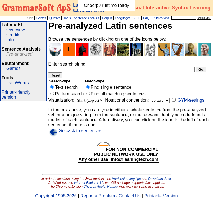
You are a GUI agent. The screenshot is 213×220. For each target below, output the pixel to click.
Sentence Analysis (86, 18)
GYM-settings (191, 100)
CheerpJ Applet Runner (100, 186)
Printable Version (161, 195)
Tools (67, 18)
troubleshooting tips (126, 179)
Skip (30, 18)
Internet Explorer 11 (88, 183)
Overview (15, 29)
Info (10, 39)
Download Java (159, 179)
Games (41, 18)
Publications (160, 18)
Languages (122, 18)
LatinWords (17, 82)
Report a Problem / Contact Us (110, 195)
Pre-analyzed (19, 54)
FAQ (146, 18)
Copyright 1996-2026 (55, 195)
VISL (137, 18)
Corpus (107, 18)
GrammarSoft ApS (36, 7)
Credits (13, 34)
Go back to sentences (79, 130)
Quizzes (54, 18)
